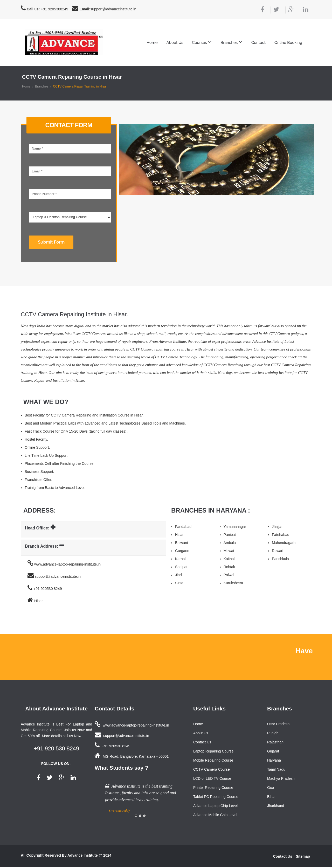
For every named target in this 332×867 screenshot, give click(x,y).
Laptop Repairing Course (213, 751)
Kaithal (229, 559)
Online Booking (288, 42)
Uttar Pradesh (278, 724)
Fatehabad (280, 535)
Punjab (273, 733)
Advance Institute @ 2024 (89, 855)
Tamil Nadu (276, 769)
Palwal (229, 575)
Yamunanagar (235, 527)
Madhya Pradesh (281, 778)
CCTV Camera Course (211, 769)
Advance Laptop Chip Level (215, 806)
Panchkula (280, 559)
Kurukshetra (233, 583)
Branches (41, 86)
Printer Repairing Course (213, 787)
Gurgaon (182, 551)
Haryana (274, 760)
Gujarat (273, 751)
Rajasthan (275, 742)
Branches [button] (231, 42)
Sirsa (179, 583)
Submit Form (51, 242)
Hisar (179, 535)
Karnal (180, 559)
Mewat (229, 551)
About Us (174, 42)
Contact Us (202, 742)
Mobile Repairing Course (213, 760)
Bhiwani (181, 543)
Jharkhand (275, 806)
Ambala (230, 543)
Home (152, 42)
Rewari (277, 551)
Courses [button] (202, 42)
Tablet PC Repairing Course (215, 797)
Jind (178, 575)
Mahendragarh (283, 543)
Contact (258, 42)
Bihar (271, 797)
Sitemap (303, 856)
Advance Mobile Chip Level (215, 815)
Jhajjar (277, 527)
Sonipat (181, 567)
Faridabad (183, 527)
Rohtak (229, 567)
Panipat (230, 535)
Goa (270, 787)
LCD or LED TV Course (212, 778)
